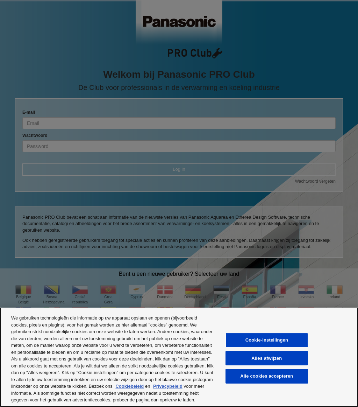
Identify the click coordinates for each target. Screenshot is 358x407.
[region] (179, 357)
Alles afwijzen (266, 358)
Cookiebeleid (129, 386)
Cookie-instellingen (266, 340)
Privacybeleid (167, 386)
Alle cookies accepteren (266, 376)
